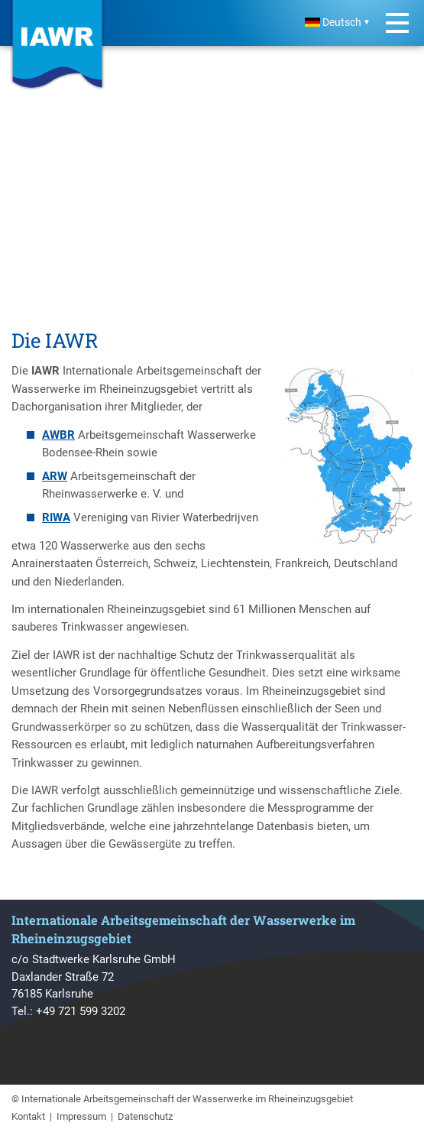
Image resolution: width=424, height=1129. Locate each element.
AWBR (58, 435)
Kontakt (28, 1116)
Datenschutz (145, 1116)
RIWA (56, 517)
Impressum (81, 1116)
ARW (54, 476)
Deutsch (333, 22)
